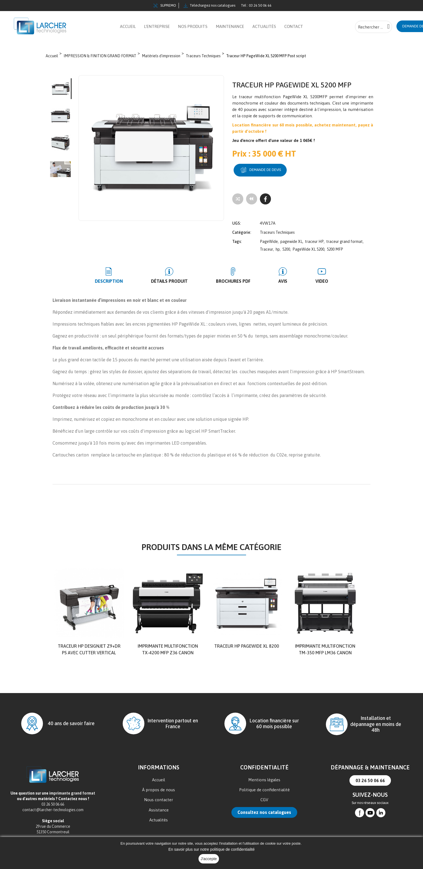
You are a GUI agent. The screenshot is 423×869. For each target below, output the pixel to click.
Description (129, 279)
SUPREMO (164, 5)
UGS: (236, 222)
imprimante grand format (72, 792)
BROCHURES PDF (233, 279)
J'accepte (209, 859)
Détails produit (179, 279)
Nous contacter (158, 798)
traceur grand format (344, 240)
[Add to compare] (237, 201)
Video (301, 279)
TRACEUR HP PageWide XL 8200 (246, 644)
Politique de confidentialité (264, 788)
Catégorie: (241, 231)
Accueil (158, 778)
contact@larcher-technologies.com (52, 808)
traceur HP (314, 240)
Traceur (266, 248)
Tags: (237, 240)
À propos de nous (158, 788)
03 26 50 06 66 (370, 779)
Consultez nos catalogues (264, 811)
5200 (286, 248)
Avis (272, 279)
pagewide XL (291, 240)
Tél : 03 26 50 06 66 (256, 5)
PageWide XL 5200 (308, 248)
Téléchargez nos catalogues (209, 5)
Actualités (158, 818)
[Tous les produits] (251, 201)
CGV (264, 798)
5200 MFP (335, 248)
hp (278, 248)
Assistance (159, 808)
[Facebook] (265, 201)
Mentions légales (264, 778)
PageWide (269, 240)
